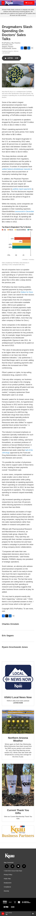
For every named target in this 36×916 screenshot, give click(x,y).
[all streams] (33, 913)
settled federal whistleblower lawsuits (16, 169)
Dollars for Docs (27, 292)
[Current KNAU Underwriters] (18, 831)
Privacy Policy (8, 874)
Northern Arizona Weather (18, 739)
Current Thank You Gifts (18, 811)
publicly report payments (22, 189)
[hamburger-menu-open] (3, 3)
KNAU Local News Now (18, 697)
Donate (30, 3)
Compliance (7, 887)
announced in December (24, 211)
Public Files (7, 878)
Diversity (6, 891)
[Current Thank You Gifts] (18, 785)
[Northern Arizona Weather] (18, 722)
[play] (3, 914)
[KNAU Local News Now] (18, 677)
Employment (7, 883)
